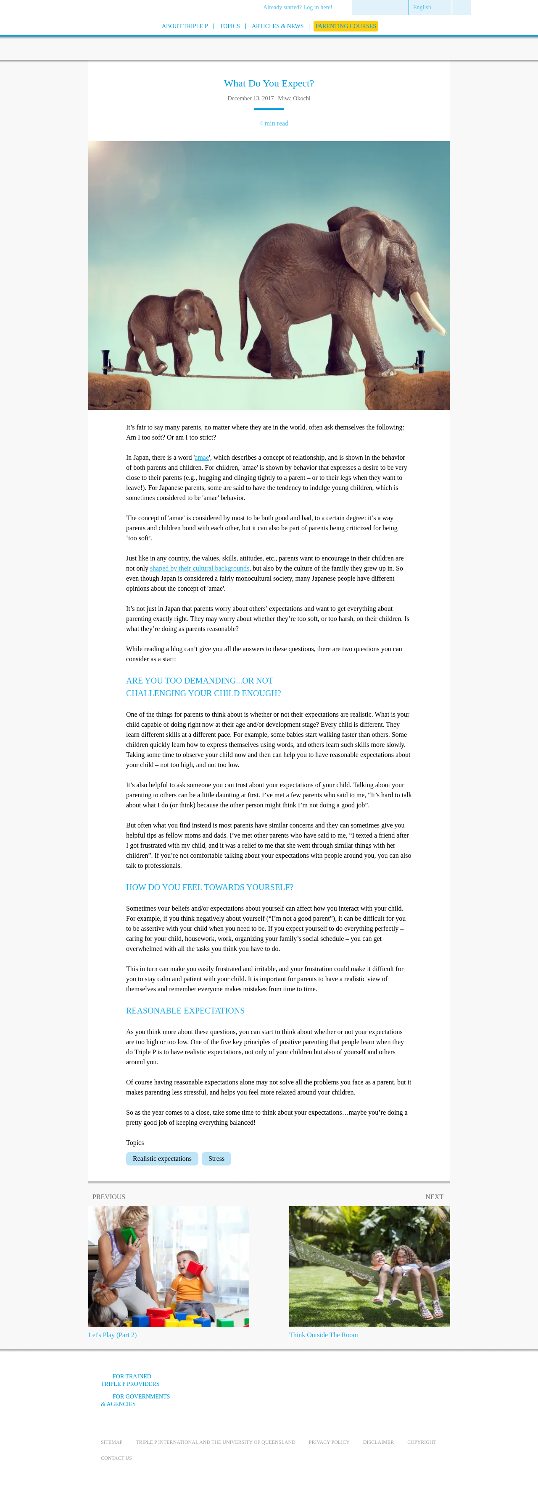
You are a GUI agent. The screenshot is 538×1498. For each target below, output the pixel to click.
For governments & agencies (135, 1400)
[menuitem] (301, 8)
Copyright (421, 1442)
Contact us (116, 1458)
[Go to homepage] (80, 37)
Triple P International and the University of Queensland (215, 1442)
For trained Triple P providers (130, 1380)
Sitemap (111, 1442)
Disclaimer (378, 1442)
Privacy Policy (329, 1442)
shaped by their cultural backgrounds (199, 568)
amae (202, 457)
